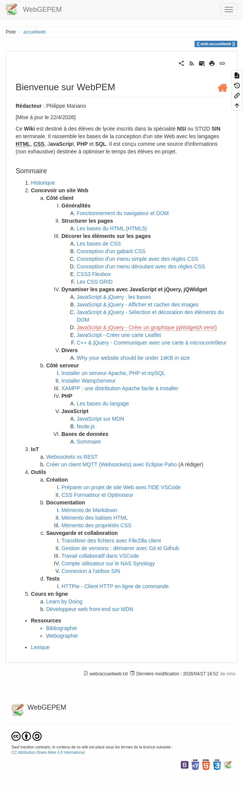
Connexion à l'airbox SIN (90, 571)
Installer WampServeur (88, 381)
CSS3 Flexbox (94, 274)
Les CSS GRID (95, 282)
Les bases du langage (103, 403)
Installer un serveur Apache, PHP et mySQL (113, 373)
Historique (43, 183)
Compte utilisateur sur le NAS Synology (108, 563)
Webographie (62, 636)
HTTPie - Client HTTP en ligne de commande (115, 586)
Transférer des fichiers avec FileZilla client (111, 541)
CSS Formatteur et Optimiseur (97, 495)
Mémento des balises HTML (94, 518)
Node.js (86, 426)
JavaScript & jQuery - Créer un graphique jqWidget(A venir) (147, 327)
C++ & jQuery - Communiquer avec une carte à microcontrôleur (152, 343)
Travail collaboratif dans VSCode (100, 556)
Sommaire (89, 442)
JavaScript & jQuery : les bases (114, 297)
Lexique (40, 647)
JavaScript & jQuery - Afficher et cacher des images (138, 305)
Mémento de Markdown (89, 510)
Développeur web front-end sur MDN (89, 609)
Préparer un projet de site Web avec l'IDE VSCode (121, 487)
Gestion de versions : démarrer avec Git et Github (120, 548)
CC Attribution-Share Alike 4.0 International (48, 752)
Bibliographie (61, 628)
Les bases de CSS (99, 244)
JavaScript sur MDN (100, 419)
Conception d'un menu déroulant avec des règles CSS (141, 266)
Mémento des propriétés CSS (96, 525)
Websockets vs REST (72, 457)
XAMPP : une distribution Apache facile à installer (119, 388)
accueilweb (34, 32)
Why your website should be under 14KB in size (133, 358)
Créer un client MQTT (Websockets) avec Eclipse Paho (111, 464)
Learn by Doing (64, 601)
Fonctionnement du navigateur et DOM (123, 213)
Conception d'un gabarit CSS (111, 251)
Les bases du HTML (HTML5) (112, 228)
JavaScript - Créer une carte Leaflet (119, 335)
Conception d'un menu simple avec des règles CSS (137, 259)
